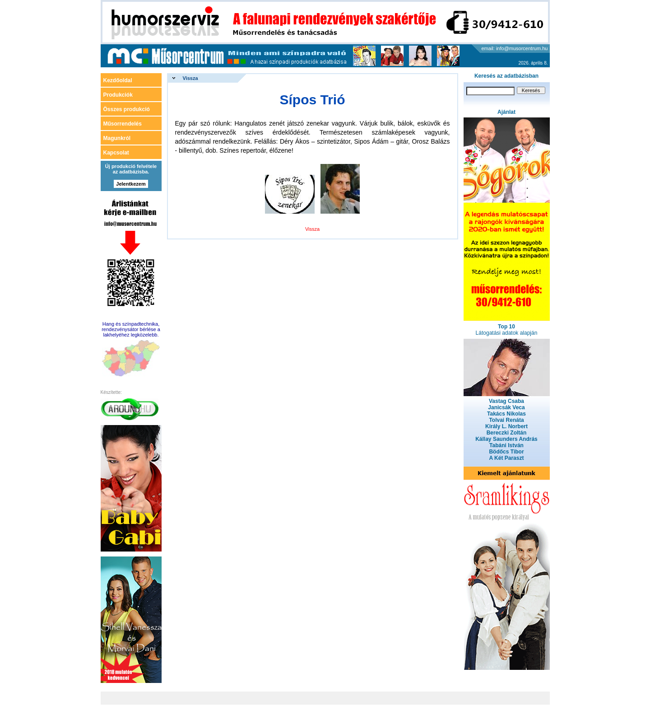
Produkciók (118, 95)
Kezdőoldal (117, 80)
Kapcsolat (116, 153)
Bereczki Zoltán (507, 433)
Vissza (190, 78)
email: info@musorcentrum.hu (515, 48)
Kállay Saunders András (506, 439)
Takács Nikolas (506, 414)
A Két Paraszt (506, 458)
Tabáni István (506, 445)
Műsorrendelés (122, 124)
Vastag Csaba (506, 401)
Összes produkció (126, 109)
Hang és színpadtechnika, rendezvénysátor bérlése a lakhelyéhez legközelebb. (131, 329)
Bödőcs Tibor (506, 452)
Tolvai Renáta (506, 420)
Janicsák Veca (506, 407)
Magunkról (117, 138)
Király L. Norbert (506, 426)
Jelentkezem (130, 184)
